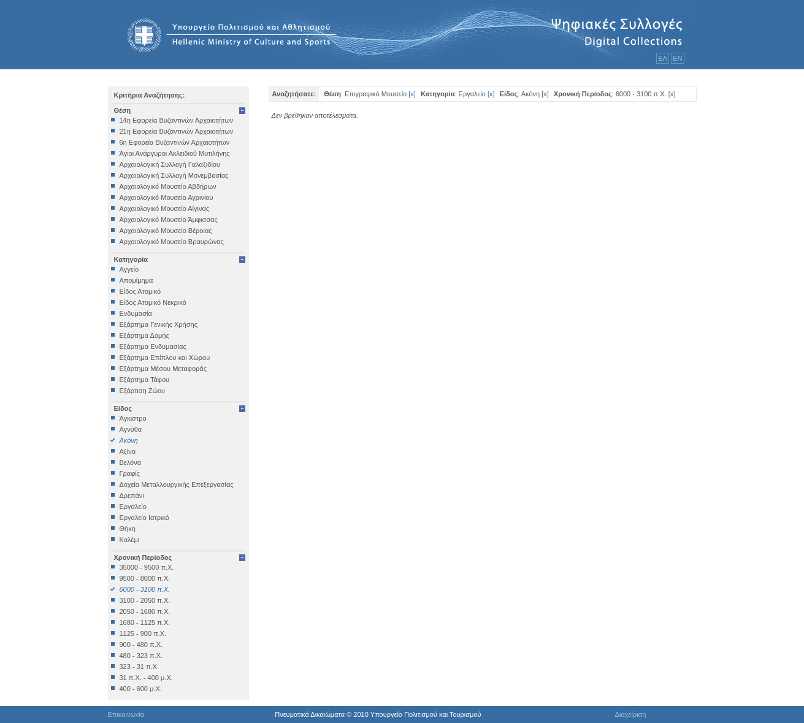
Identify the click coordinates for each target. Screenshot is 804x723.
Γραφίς (130, 473)
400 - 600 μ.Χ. (141, 688)
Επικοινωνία (126, 714)
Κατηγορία (131, 259)
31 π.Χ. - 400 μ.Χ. (146, 677)
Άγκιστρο (133, 418)
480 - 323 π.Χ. (141, 655)
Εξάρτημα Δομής (144, 335)
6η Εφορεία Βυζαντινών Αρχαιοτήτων (175, 142)
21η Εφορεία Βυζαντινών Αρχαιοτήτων (177, 131)
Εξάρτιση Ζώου (143, 390)
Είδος (123, 408)
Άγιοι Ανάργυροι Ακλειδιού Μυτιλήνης (175, 153)
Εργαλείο (133, 506)
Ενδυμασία (136, 313)
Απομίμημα (136, 280)
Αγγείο (129, 269)
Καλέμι (130, 539)
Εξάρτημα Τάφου (145, 379)
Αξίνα (128, 451)
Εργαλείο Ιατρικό (144, 517)
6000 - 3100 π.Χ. (145, 589)
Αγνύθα (131, 429)
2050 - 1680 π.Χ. (145, 611)
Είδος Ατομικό (140, 291)
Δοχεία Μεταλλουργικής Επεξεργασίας (177, 484)
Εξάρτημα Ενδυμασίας (153, 346)
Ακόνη (129, 440)
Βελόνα (131, 462)
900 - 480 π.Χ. (141, 644)
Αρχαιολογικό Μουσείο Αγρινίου (166, 197)
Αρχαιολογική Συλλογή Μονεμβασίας (174, 175)
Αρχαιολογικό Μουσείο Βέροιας (166, 230)
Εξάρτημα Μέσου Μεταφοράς (163, 368)
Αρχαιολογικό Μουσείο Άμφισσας (169, 219)
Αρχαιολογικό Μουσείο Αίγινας (165, 208)
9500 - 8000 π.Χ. (145, 578)
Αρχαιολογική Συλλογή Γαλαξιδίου (170, 164)
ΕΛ (662, 58)
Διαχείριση (630, 714)
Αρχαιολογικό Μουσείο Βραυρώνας (172, 241)
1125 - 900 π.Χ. (143, 633)
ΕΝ (677, 58)
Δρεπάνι (132, 495)
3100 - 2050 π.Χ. (145, 600)
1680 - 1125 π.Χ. (145, 622)
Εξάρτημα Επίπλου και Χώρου (165, 357)
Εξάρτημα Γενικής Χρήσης (158, 324)
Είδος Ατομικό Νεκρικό (153, 302)
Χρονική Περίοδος (143, 557)
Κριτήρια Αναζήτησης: (149, 95)
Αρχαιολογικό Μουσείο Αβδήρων (168, 186)
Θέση (122, 110)
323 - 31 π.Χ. (139, 666)
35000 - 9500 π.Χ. (147, 567)
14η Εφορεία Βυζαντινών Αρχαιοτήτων (177, 120)
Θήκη (128, 528)
